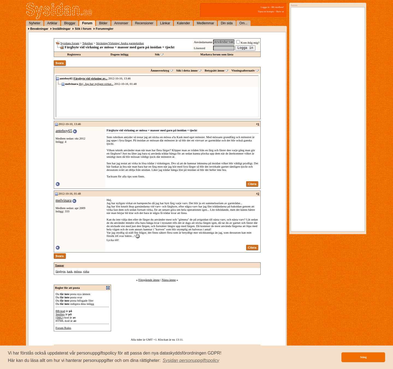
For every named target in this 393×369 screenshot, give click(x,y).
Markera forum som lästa (216, 54)
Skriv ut (280, 11)
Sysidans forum (69, 43)
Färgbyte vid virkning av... (90, 78)
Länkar (165, 23)
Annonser (121, 23)
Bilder (103, 23)
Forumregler (105, 28)
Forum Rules (63, 327)
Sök (157, 54)
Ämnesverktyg (159, 70)
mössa (78, 271)
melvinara (64, 200)
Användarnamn (203, 42)
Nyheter (34, 23)
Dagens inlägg (120, 54)
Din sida (227, 23)
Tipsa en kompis (266, 11)
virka (86, 271)
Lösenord (199, 48)
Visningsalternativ (243, 70)
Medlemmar (205, 23)
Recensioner (144, 23)
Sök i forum (83, 28)
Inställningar (61, 28)
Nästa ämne (169, 279)
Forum (87, 23)
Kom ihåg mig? (247, 42)
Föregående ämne (149, 279)
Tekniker (87, 43)
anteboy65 (64, 131)
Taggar (59, 265)
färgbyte (61, 271)
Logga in (265, 7)
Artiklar (52, 23)
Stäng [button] (363, 357)
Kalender (183, 23)
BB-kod (60, 311)
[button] (191, 360)
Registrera (74, 54)
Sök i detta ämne (187, 70)
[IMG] (60, 317)
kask (69, 271)
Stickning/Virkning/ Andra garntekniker (120, 43)
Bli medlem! (278, 7)
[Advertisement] (326, 64)
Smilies (60, 314)
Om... (243, 23)
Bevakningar (39, 28)
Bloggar (69, 23)
